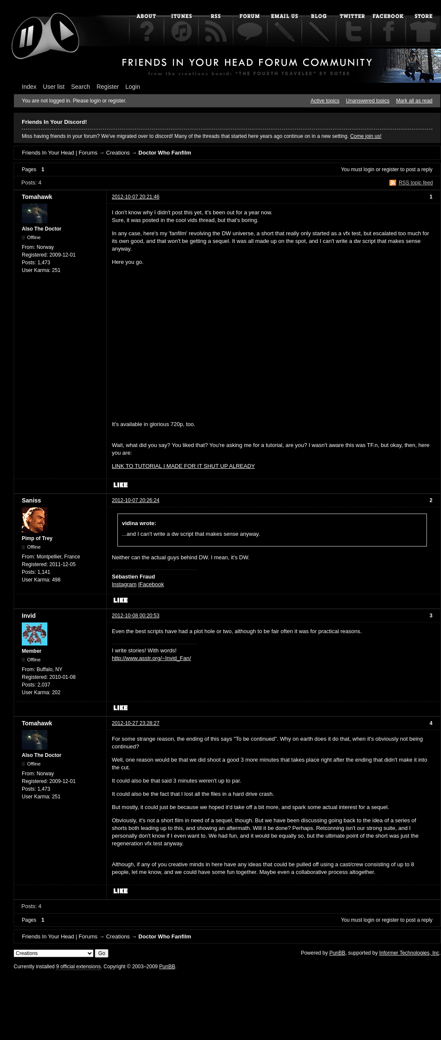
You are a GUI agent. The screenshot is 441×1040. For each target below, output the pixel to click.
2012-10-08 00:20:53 (135, 616)
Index (29, 86)
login (369, 169)
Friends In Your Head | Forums (59, 152)
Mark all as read (414, 101)
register (390, 169)
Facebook (152, 584)
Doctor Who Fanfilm (164, 152)
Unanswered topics (367, 101)
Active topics (325, 101)
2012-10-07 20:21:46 (135, 197)
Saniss (31, 500)
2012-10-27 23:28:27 (135, 723)
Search (80, 86)
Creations (118, 152)
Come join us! (365, 136)
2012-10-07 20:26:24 (135, 500)
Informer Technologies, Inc (409, 953)
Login (133, 86)
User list (54, 86)
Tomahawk (37, 196)
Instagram (124, 584)
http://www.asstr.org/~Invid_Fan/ (151, 658)
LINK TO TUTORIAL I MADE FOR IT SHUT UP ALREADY (183, 466)
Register (107, 86)
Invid (29, 615)
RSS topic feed (416, 183)
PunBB (337, 953)
